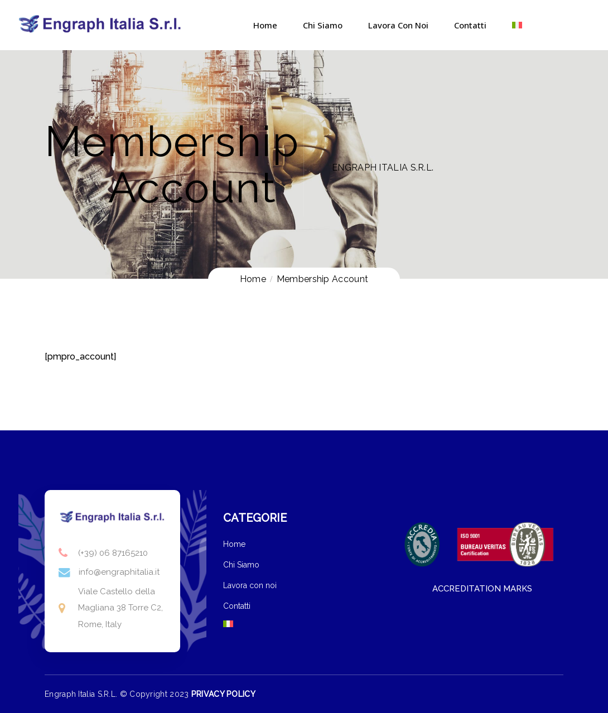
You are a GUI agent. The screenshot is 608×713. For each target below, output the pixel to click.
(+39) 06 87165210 (113, 553)
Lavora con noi (398, 25)
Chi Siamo (322, 25)
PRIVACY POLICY (223, 694)
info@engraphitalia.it (119, 572)
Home (265, 25)
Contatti (470, 25)
